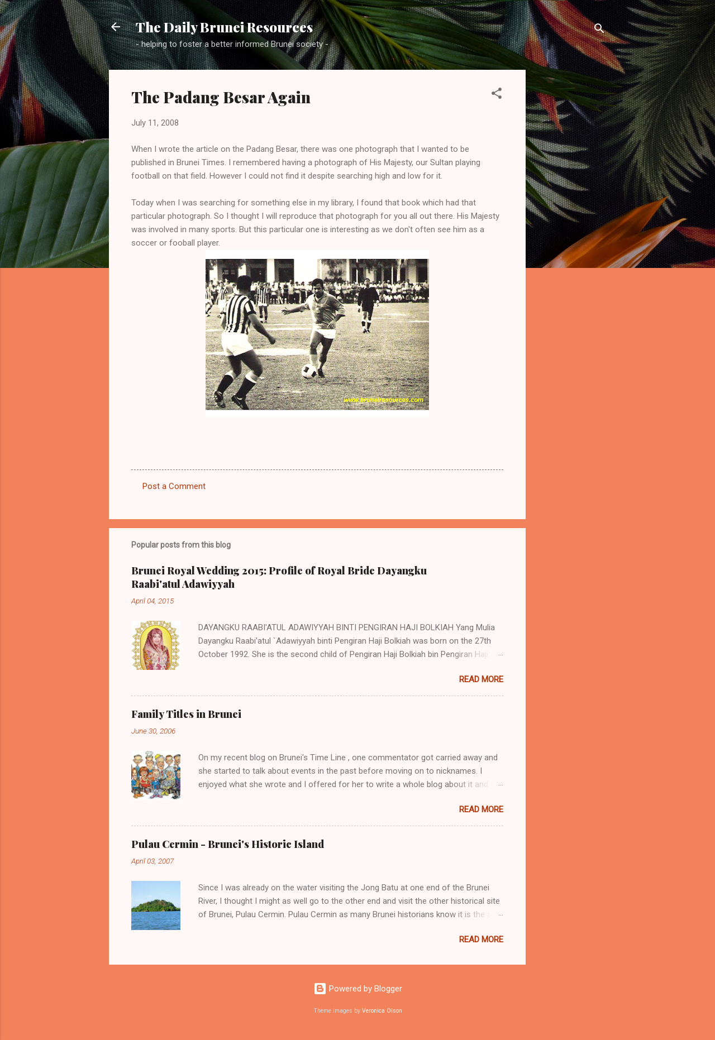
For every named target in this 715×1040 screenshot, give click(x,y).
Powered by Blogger (357, 989)
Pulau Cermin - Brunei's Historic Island (227, 844)
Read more (481, 679)
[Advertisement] (570, 237)
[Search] (599, 30)
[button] (496, 95)
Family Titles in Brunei (186, 714)
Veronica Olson (382, 1010)
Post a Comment (174, 486)
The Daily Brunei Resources (224, 27)
